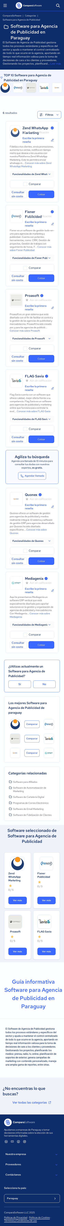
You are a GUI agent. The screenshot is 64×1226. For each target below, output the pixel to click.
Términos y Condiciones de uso (20, 1220)
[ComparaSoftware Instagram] (25, 1141)
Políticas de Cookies (39, 1217)
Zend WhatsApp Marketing (14, 877)
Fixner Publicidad (43, 875)
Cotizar (41, 194)
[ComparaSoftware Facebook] (18, 1141)
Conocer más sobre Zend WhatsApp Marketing (30, 164)
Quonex (31, 494)
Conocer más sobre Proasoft (25, 330)
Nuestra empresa (32, 1154)
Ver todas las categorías (32, 1102)
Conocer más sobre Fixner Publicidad (30, 248)
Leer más (55, 63)
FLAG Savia (34, 376)
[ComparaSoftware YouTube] (12, 1141)
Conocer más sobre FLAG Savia (33, 411)
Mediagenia (34, 578)
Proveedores (32, 1165)
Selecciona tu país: (15, 1188)
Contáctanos (32, 1175)
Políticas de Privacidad (15, 1217)
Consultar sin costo (18, 194)
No (44, 684)
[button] (32, 174)
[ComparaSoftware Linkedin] (6, 1141)
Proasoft (32, 295)
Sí (19, 684)
